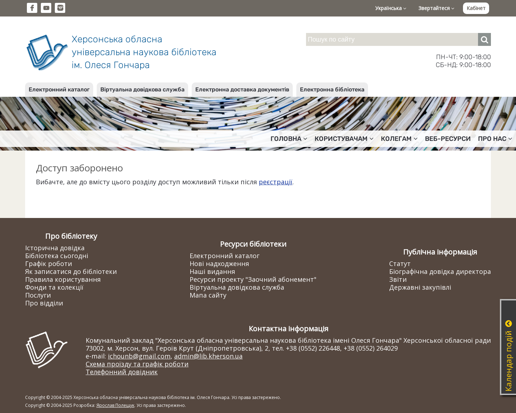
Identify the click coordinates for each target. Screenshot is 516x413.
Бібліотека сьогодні (56, 255)
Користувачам (344, 139)
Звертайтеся (436, 8)
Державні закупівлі (420, 287)
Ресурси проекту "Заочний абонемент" (253, 279)
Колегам (399, 139)
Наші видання (212, 271)
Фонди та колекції (54, 287)
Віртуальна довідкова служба (142, 89)
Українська (390, 8)
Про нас (495, 139)
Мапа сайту (208, 295)
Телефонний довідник (122, 371)
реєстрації (275, 181)
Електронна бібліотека (332, 89)
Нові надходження (219, 263)
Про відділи (44, 303)
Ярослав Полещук (115, 405)
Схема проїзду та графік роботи (137, 364)
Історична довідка (55, 247)
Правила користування (63, 279)
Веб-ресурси (448, 139)
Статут (400, 263)
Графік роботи (48, 263)
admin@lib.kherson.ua (208, 356)
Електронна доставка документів (242, 89)
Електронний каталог (59, 89)
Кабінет (476, 8)
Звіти (398, 279)
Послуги (38, 295)
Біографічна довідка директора (440, 271)
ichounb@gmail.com (139, 356)
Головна (289, 139)
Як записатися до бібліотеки (71, 271)
